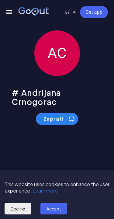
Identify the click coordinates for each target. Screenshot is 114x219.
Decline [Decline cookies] (18, 208)
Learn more (45, 190)
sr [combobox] (67, 12)
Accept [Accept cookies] (54, 208)
